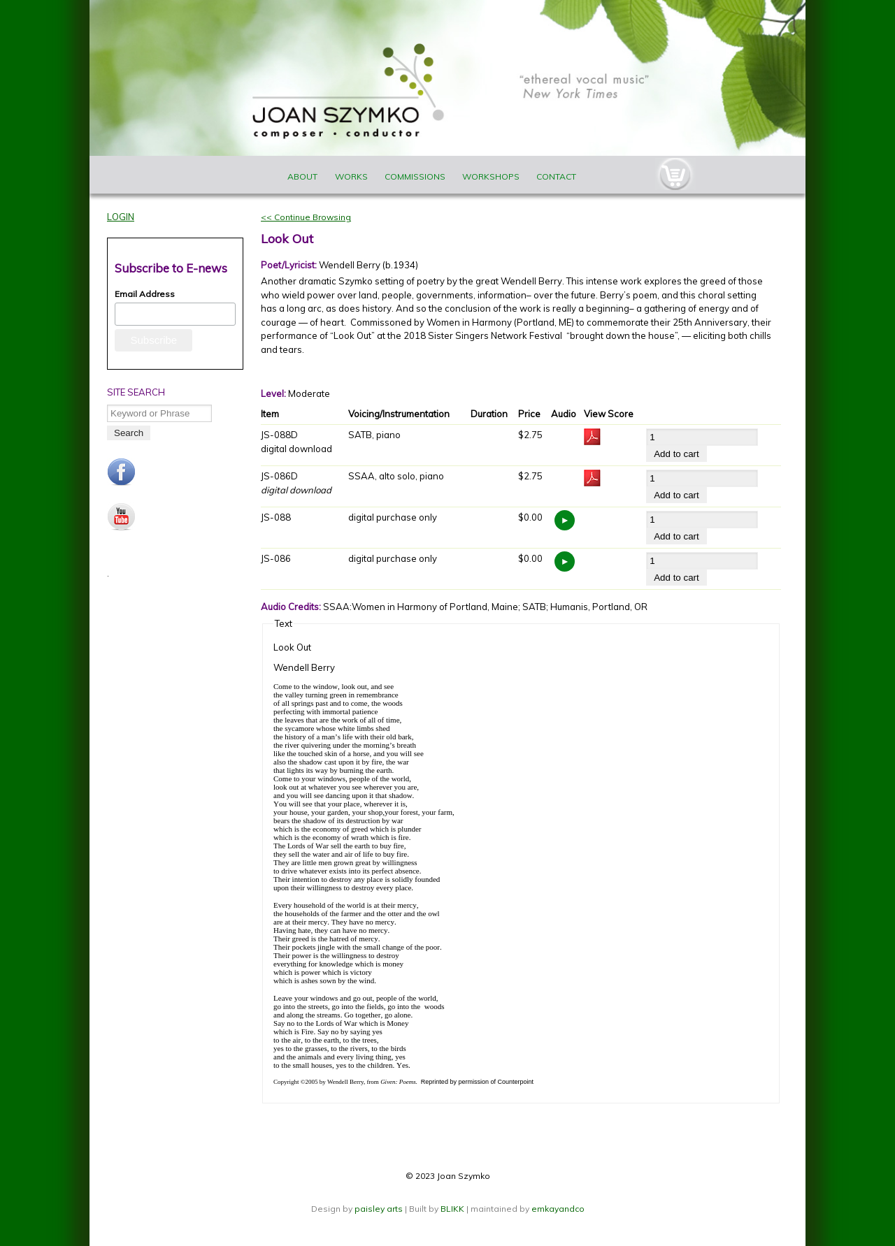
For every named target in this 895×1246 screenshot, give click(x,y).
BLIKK (452, 1208)
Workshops (491, 176)
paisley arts (380, 1208)
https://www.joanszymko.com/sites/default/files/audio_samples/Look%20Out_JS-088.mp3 (564, 520)
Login (120, 216)
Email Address (145, 294)
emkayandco (558, 1208)
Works (351, 176)
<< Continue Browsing (306, 217)
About (302, 176)
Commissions (415, 176)
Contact (556, 176)
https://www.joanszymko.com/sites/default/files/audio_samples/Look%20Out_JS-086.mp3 (564, 561)
